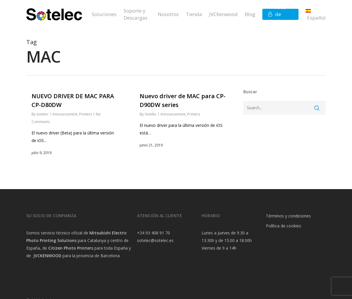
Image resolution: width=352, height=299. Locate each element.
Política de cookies (283, 226)
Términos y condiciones (288, 216)
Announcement (64, 114)
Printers (85, 114)
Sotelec (42, 114)
